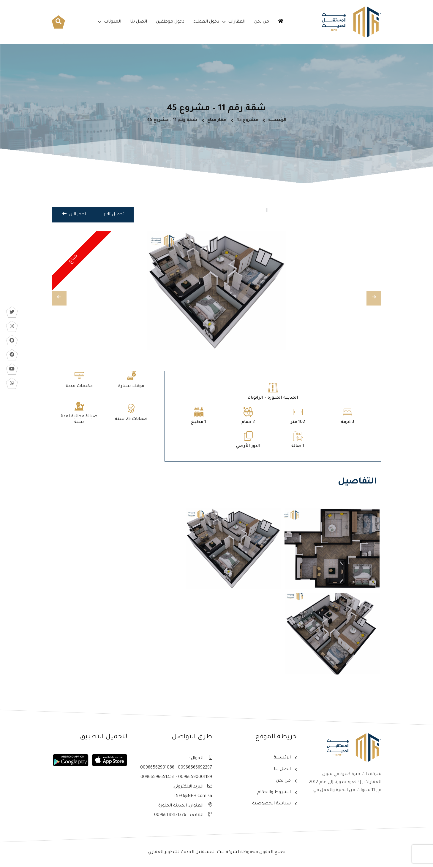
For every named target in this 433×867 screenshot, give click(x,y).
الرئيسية (277, 120)
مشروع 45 (247, 120)
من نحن (261, 22)
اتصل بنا (138, 22)
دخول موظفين (170, 22)
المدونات (112, 22)
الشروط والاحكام (274, 792)
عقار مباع (216, 120)
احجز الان (74, 214)
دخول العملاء (206, 22)
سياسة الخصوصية (271, 803)
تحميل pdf (114, 214)
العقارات (236, 22)
